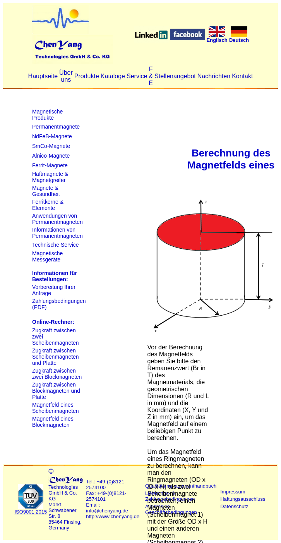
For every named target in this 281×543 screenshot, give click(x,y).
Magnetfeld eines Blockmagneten (53, 422)
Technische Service (55, 245)
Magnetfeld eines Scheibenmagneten (55, 408)
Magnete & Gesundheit (46, 191)
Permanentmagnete (56, 127)
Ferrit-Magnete (50, 165)
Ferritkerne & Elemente (47, 205)
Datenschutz (234, 506)
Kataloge (113, 76)
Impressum (232, 492)
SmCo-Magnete (51, 146)
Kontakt (242, 76)
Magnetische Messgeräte (47, 256)
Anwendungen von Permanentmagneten (57, 219)
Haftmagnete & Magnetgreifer (50, 177)
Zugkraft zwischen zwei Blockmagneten (57, 374)
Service (137, 76)
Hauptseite (43, 76)
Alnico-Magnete (51, 156)
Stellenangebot (175, 76)
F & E (151, 76)
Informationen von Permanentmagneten (57, 233)
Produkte (86, 76)
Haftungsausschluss (242, 499)
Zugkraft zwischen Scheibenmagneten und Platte (55, 356)
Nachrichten (213, 76)
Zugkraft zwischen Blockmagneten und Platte (56, 390)
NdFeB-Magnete (52, 136)
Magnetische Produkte (47, 114)
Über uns (66, 76)
